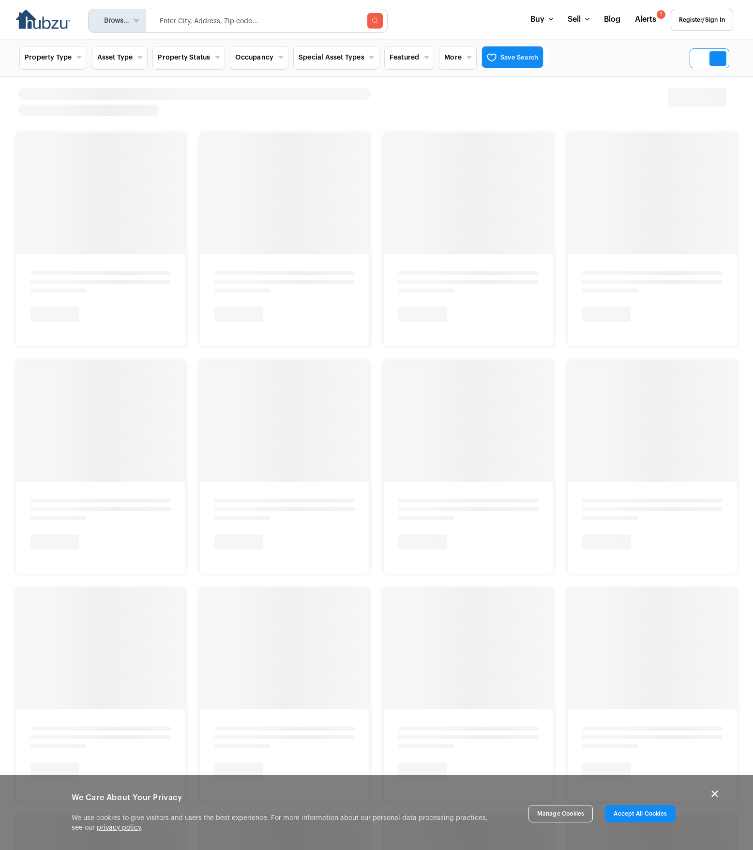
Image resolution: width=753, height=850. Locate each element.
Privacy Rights (164, 599)
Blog (609, 19)
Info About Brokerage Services (67, 564)
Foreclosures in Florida (238, 322)
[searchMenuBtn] (378, 21)
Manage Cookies (561, 814)
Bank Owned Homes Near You (151, 297)
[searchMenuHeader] (270, 21)
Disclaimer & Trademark (299, 599)
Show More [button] (43, 373)
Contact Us (398, 699)
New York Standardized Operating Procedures (181, 575)
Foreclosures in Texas (236, 339)
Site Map (394, 751)
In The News (241, 725)
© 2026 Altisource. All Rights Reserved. (72, 625)
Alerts (646, 16)
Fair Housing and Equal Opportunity (79, 599)
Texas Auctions (48, 322)
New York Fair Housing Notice (56, 575)
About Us (236, 699)
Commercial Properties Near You (416, 297)
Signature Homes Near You (323, 297)
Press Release (244, 712)
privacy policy (119, 827)
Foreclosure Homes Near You (238, 297)
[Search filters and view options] (376, 57)
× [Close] (715, 794)
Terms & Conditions (224, 599)
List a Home (399, 725)
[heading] (433, 102)
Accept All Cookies (640, 814)
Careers (234, 738)
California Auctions (55, 339)
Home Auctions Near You (63, 297)
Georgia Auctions (52, 356)
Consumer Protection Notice (176, 564)
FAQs (388, 738)
